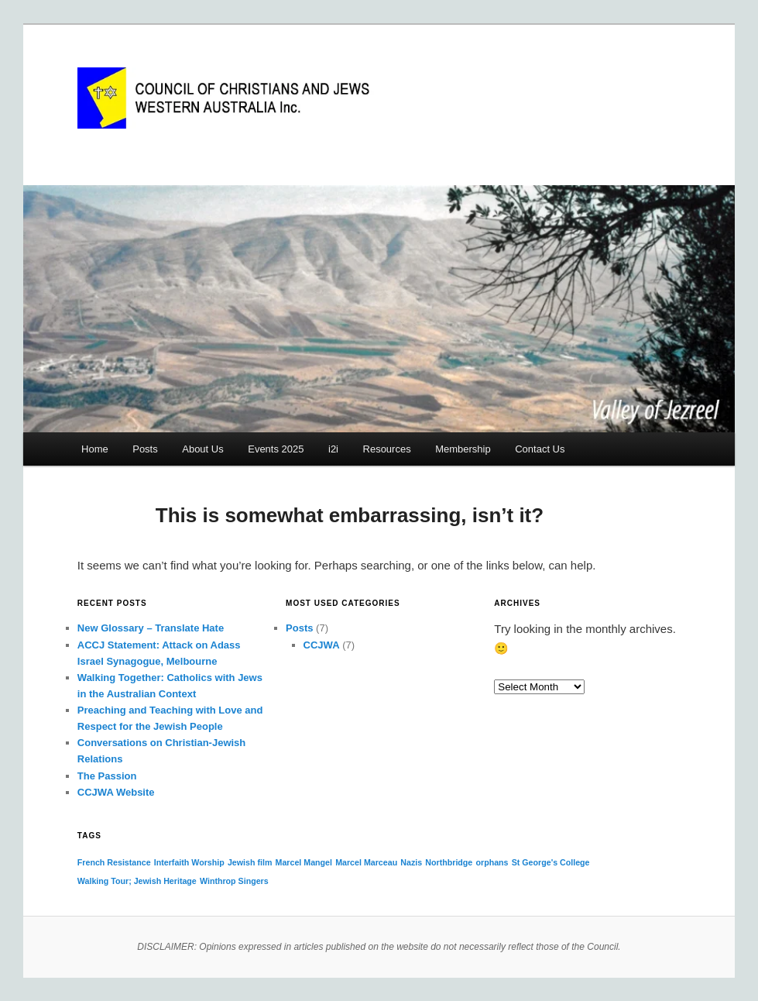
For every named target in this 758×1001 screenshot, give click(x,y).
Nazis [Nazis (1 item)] (411, 862)
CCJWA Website (116, 792)
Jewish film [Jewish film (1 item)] (250, 862)
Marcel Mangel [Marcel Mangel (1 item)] (304, 862)
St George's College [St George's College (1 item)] (551, 862)
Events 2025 (276, 449)
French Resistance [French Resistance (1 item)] (114, 862)
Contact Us (539, 449)
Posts (145, 449)
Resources (387, 449)
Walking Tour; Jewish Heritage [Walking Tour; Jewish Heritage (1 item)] (137, 881)
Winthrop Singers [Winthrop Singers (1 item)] (234, 881)
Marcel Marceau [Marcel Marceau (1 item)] (366, 862)
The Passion (107, 776)
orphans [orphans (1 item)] (491, 862)
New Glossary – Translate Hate (150, 628)
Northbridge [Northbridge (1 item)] (448, 862)
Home (94, 449)
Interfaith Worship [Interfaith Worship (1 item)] (189, 862)
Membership (463, 449)
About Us (202, 449)
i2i (333, 449)
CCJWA (322, 645)
